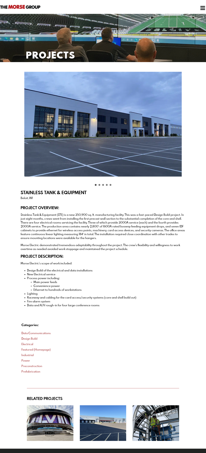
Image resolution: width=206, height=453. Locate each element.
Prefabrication (30, 371)
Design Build (29, 338)
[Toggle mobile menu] (203, 8)
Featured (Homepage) (36, 349)
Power (25, 360)
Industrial (27, 355)
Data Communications (36, 333)
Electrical (27, 344)
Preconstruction (31, 366)
